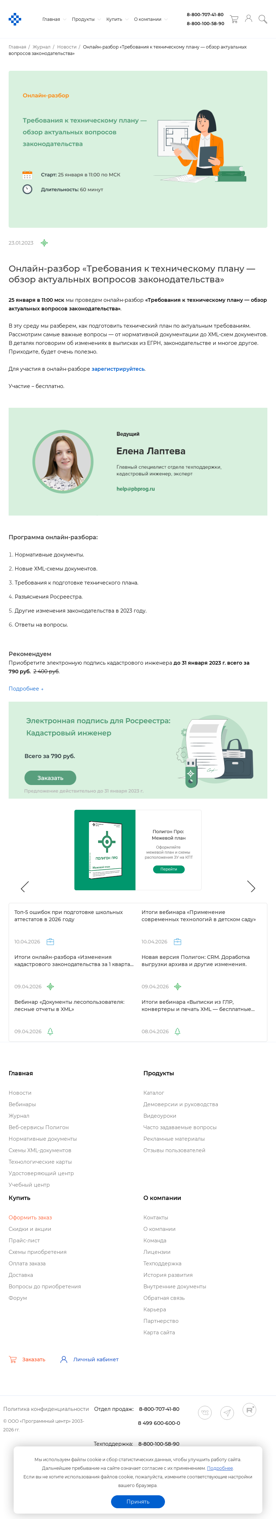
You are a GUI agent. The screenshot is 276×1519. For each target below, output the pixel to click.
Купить (116, 19)
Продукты (85, 19)
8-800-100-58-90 (205, 23)
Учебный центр (29, 1185)
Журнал (19, 1116)
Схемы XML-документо (40, 1150)
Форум (18, 1298)
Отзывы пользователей (174, 1150)
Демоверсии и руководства (180, 1104)
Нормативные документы (43, 1139)
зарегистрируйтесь (118, 369)
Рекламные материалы (174, 1139)
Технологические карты (40, 1162)
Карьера (154, 1309)
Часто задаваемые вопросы (180, 1127)
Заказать (27, 1359)
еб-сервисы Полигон (39, 1127)
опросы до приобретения (45, 1286)
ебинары (22, 1104)
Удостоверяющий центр (41, 1173)
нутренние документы (174, 1286)
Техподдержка (162, 1263)
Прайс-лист (24, 1240)
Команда (154, 1240)
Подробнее (220, 1468)
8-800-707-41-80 (205, 14)
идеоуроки (159, 1116)
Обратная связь (164, 1298)
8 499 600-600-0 (159, 1423)
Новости (20, 1093)
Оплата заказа (27, 1263)
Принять (138, 1502)
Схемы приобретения (37, 1252)
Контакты (155, 1217)
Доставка (21, 1275)
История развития (168, 1275)
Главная (53, 19)
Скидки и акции (30, 1229)
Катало (153, 1093)
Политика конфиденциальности (46, 1409)
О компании (150, 19)
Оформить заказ (30, 1217)
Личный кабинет (89, 1359)
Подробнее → (26, 688)
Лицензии (157, 1252)
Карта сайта (159, 1332)
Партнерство (161, 1321)
